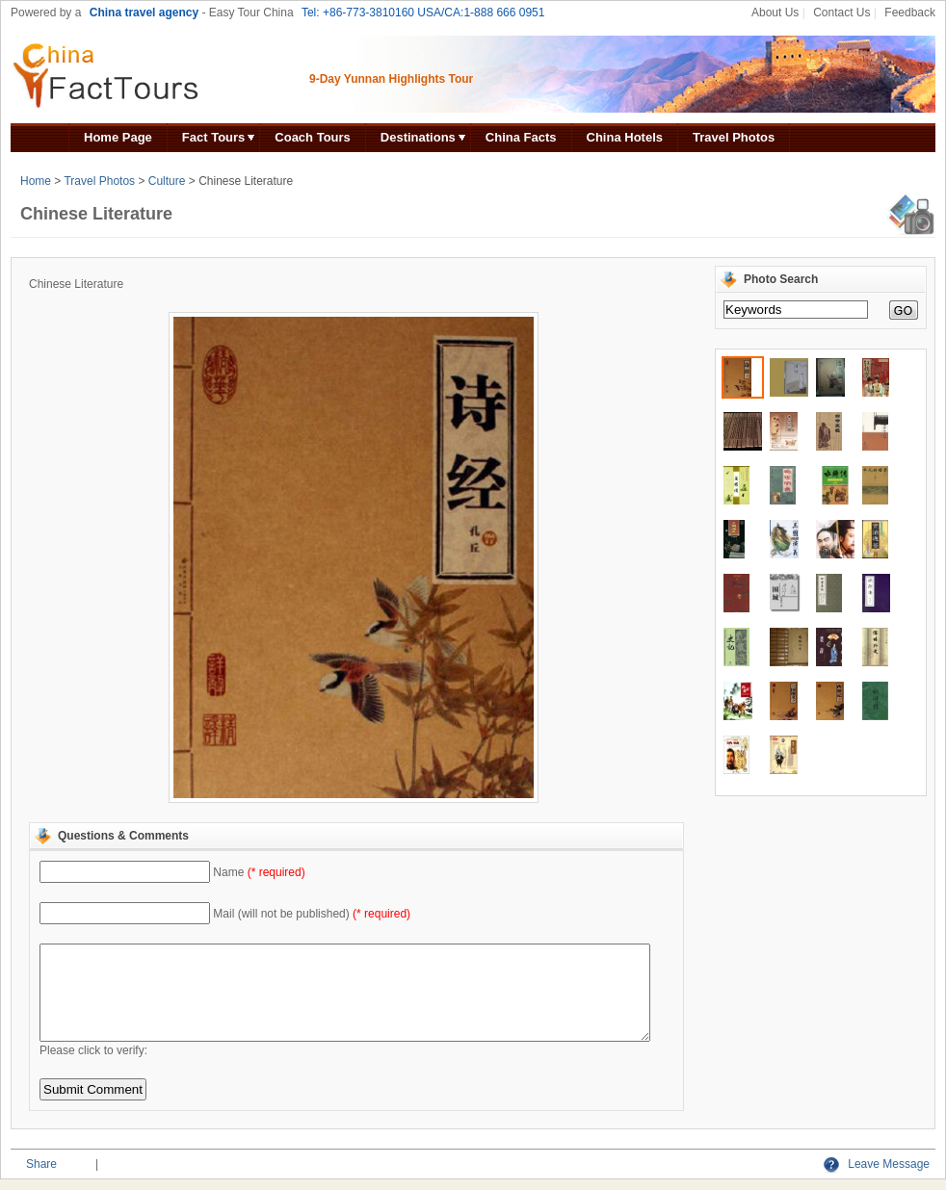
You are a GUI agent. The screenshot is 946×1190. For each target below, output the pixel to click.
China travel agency (144, 12)
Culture (167, 181)
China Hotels (625, 137)
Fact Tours (214, 137)
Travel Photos (734, 137)
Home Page (118, 137)
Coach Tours (313, 137)
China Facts (521, 137)
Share (41, 1164)
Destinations (418, 137)
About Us (775, 12)
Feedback (909, 12)
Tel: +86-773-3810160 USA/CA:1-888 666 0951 (423, 12)
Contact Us (841, 12)
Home (35, 181)
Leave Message (877, 1164)
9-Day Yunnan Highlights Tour (391, 79)
